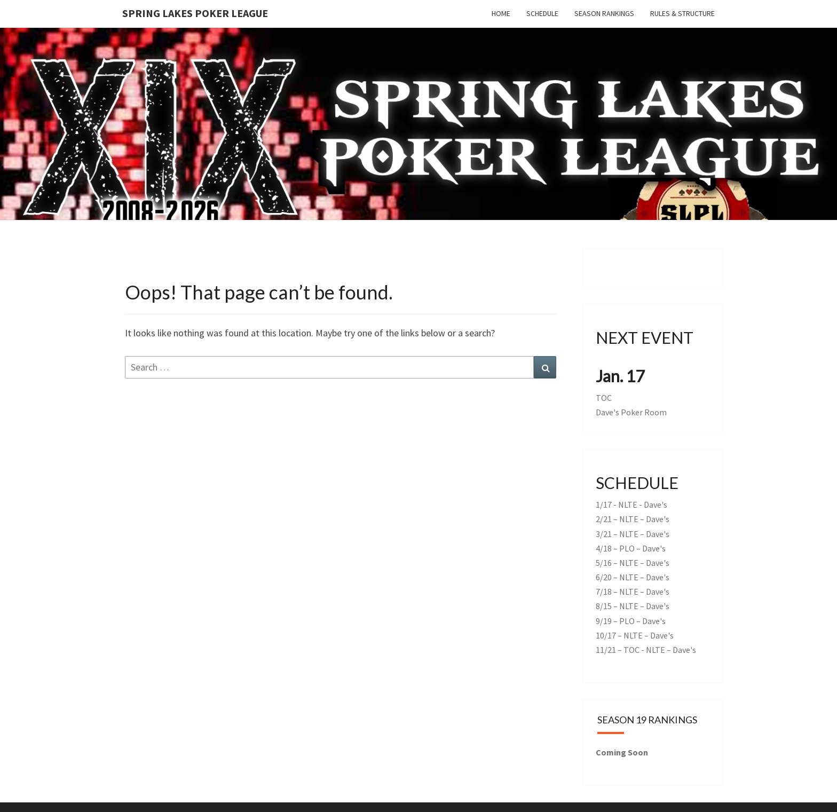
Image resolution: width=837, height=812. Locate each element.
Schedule (542, 13)
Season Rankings (604, 13)
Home (501, 13)
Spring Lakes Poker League (195, 13)
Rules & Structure (682, 13)
